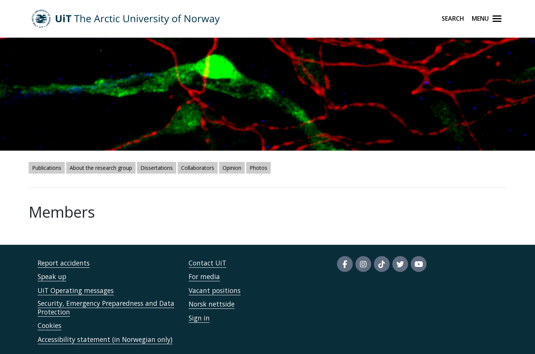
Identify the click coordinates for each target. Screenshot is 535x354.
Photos (258, 167)
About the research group (101, 167)
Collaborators (197, 167)
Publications (46, 167)
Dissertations (156, 167)
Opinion (232, 167)
